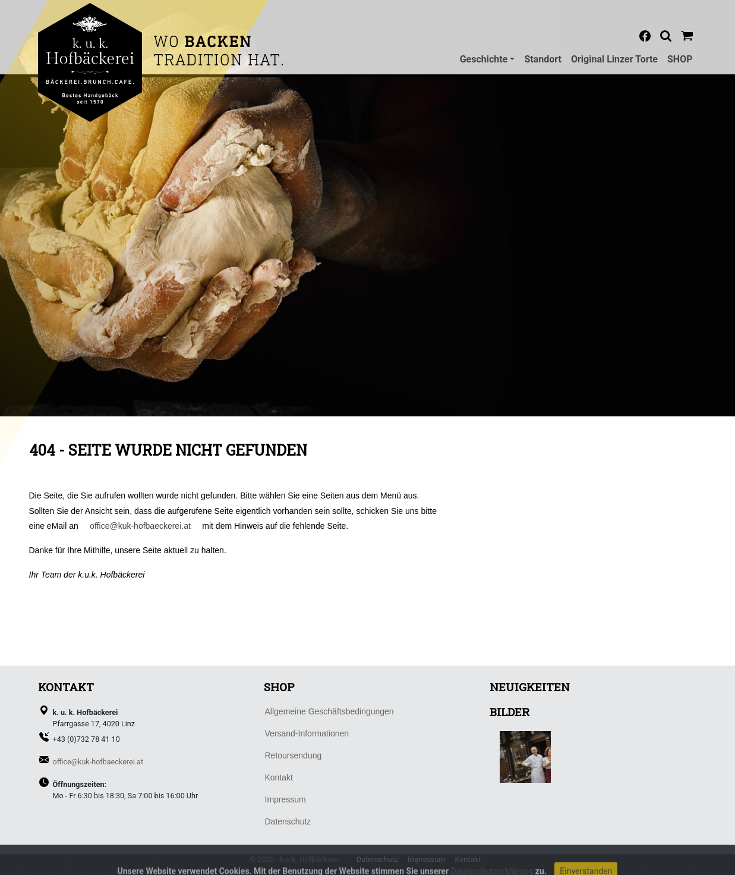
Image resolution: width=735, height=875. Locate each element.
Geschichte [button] (484, 59)
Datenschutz (377, 859)
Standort (542, 59)
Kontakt (467, 859)
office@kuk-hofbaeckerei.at (140, 526)
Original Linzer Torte (614, 59)
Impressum (426, 859)
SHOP (680, 59)
